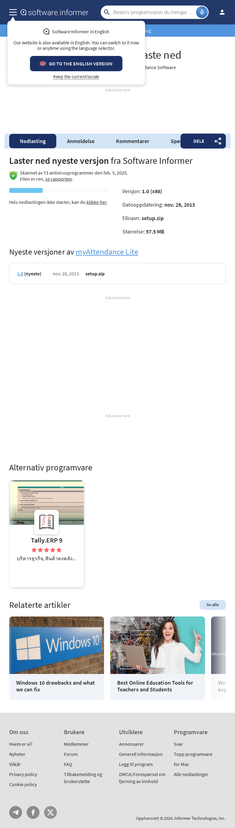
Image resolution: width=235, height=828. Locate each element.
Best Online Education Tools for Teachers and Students (155, 686)
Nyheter (17, 754)
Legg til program (136, 764)
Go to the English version (81, 64)
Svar (178, 744)
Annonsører (131, 744)
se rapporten (58, 179)
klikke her (96, 202)
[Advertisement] (117, 108)
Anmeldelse (81, 141)
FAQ (68, 764)
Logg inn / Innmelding (220, 12)
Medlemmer (76, 744)
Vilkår (15, 764)
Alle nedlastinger (191, 774)
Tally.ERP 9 (46, 540)
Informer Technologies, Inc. (200, 818)
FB (33, 812)
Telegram (15, 812)
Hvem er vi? (20, 744)
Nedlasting (33, 141)
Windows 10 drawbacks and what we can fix (55, 686)
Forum (71, 754)
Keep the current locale (76, 76)
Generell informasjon (141, 754)
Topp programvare (193, 754)
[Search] (154, 12)
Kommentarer (132, 141)
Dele (198, 141)
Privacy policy (23, 774)
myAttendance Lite (107, 252)
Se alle (213, 604)
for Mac (181, 764)
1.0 (20, 273)
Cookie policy (23, 784)
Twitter (50, 812)
